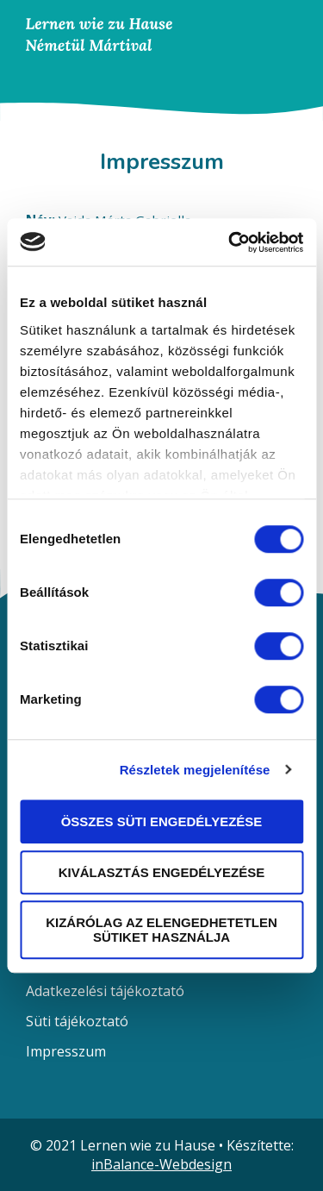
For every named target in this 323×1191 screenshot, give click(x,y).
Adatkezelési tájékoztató (105, 990)
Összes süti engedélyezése (162, 821)
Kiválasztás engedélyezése (162, 872)
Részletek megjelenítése (195, 769)
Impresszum (66, 1051)
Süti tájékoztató (77, 1021)
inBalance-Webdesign (161, 1164)
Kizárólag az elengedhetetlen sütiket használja (161, 929)
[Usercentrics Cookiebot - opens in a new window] (230, 242)
